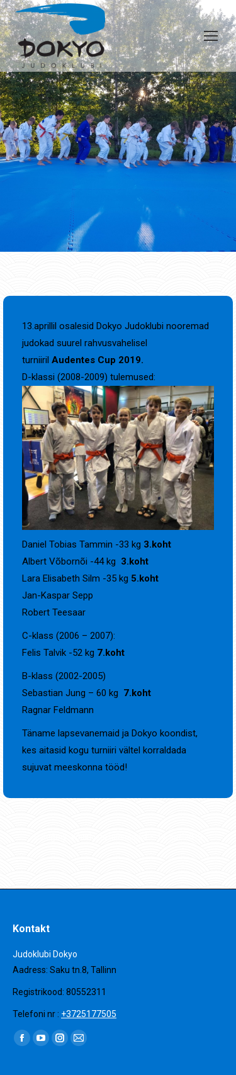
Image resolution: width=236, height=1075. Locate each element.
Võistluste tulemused (108, 836)
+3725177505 (88, 1014)
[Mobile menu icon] (210, 35)
